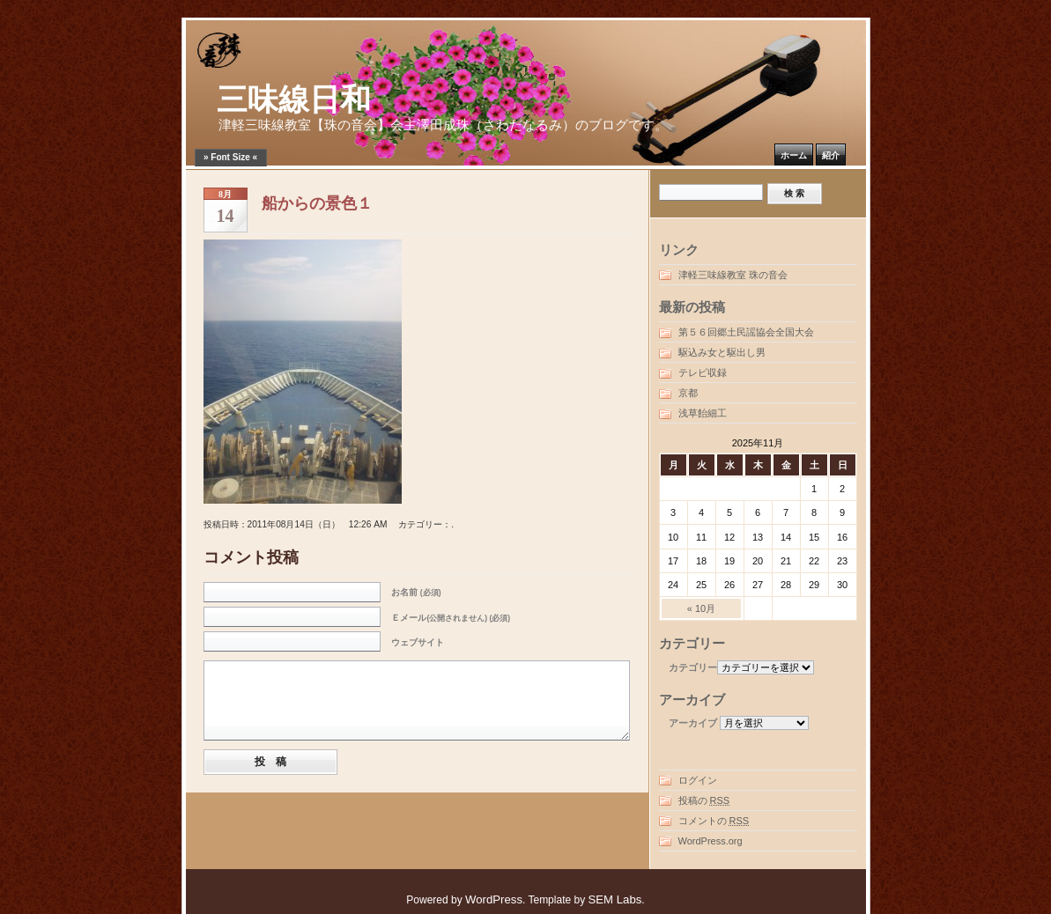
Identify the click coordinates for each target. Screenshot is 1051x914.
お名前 (415, 592)
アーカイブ (693, 723)
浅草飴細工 (702, 413)
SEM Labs (614, 899)
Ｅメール (450, 618)
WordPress (493, 899)
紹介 (831, 155)
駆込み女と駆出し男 (722, 352)
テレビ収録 (702, 372)
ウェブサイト (417, 642)
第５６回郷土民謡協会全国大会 (746, 332)
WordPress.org (710, 841)
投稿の (704, 800)
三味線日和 (294, 100)
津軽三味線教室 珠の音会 (733, 274)
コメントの (714, 820)
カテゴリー (693, 667)
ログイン (697, 780)
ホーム (794, 155)
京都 (688, 392)
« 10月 (701, 608)
